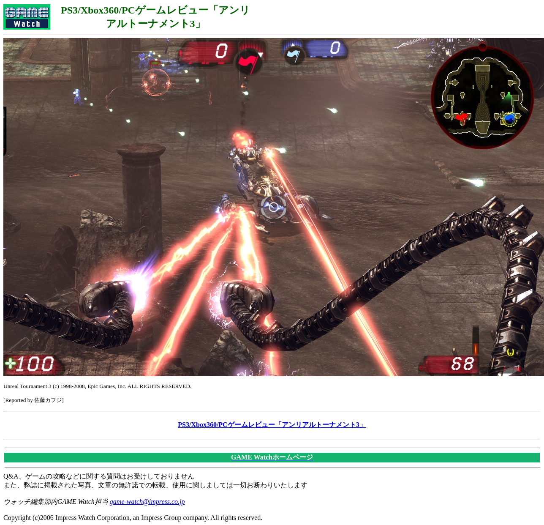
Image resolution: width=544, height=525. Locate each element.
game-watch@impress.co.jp (147, 501)
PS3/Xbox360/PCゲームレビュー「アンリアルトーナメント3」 (272, 424)
